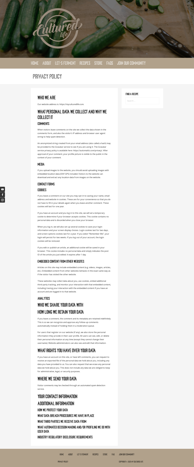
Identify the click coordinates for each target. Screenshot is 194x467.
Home (34, 63)
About (46, 63)
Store (98, 63)
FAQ (113, 454)
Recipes (85, 63)
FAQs (109, 63)
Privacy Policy (63, 462)
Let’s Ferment (65, 63)
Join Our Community (131, 63)
